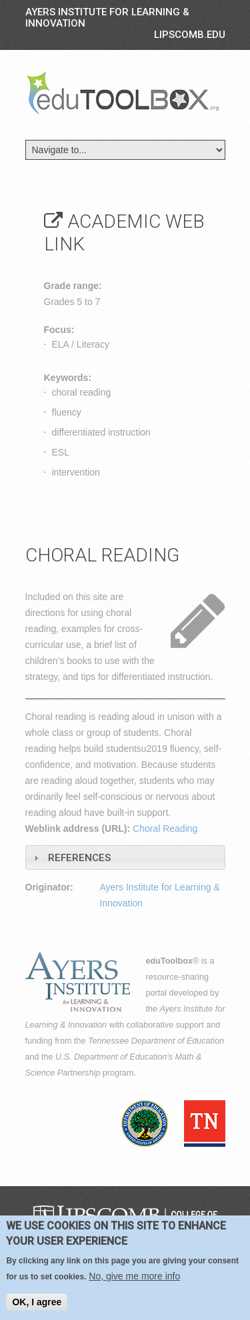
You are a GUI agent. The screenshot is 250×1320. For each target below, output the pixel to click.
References (79, 858)
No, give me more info (134, 1276)
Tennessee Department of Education (156, 1041)
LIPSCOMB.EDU (189, 35)
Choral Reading (165, 828)
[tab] (125, 857)
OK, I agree (36, 1302)
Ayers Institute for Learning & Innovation (107, 17)
